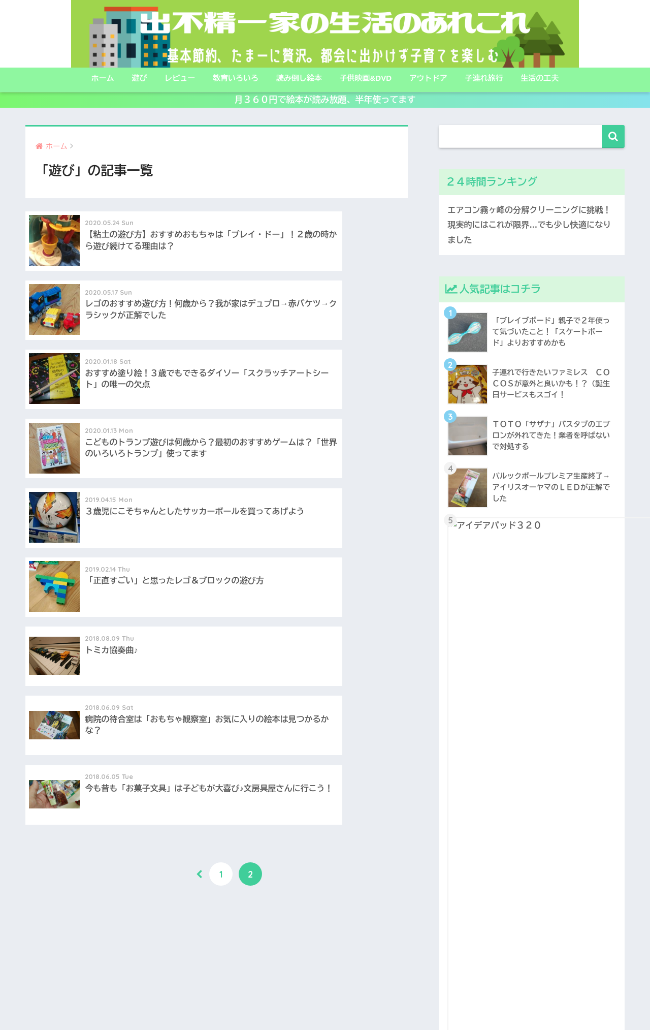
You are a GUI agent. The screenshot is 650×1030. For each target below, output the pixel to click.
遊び (139, 78)
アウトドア (428, 78)
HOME (325, 979)
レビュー (180, 78)
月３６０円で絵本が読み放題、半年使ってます (325, 100)
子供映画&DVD (366, 78)
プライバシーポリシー (373, 1000)
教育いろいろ (235, 78)
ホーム (102, 78)
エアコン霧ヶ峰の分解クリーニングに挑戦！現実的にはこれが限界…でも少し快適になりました (528, 225)
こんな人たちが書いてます (284, 1000)
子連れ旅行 (484, 78)
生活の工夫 (540, 78)
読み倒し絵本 (299, 78)
